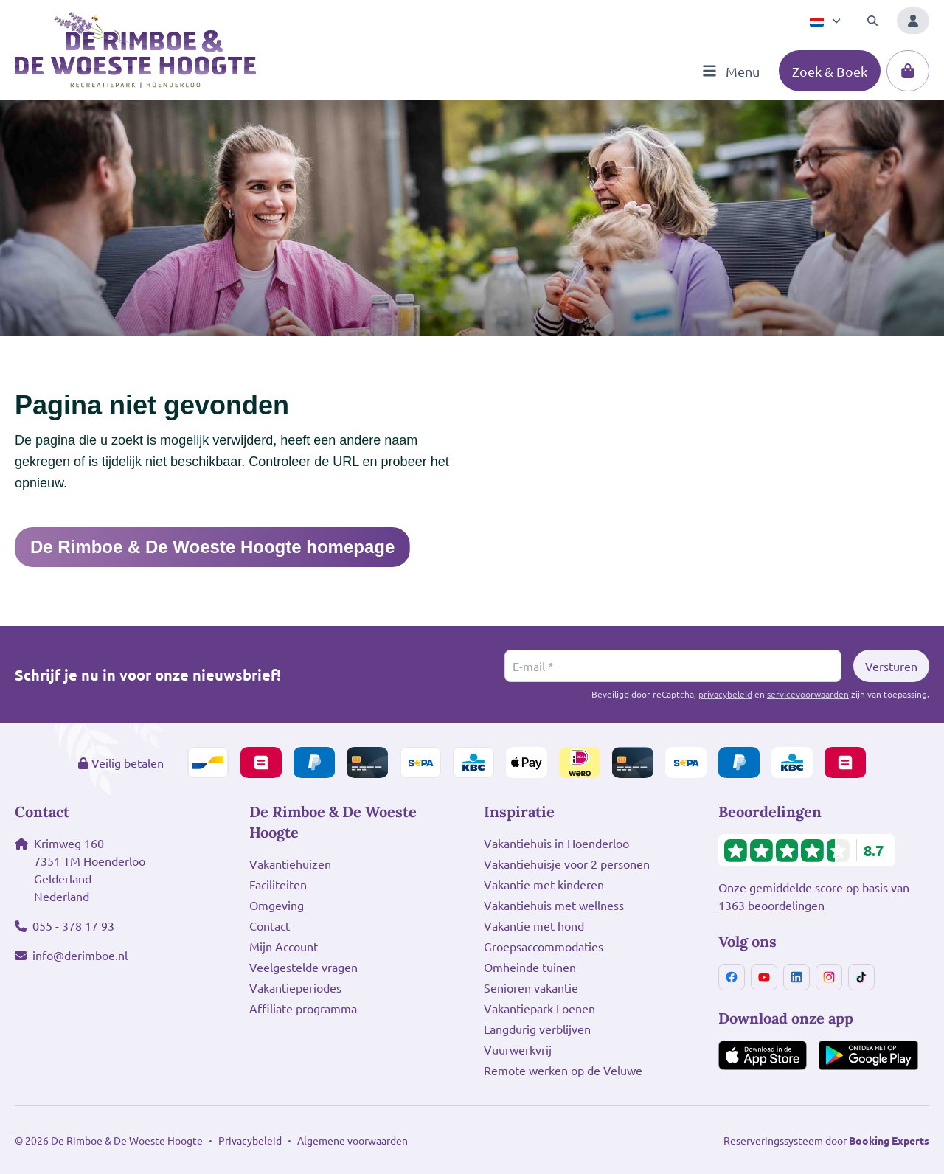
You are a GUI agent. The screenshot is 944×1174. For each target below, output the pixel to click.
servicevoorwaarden (808, 694)
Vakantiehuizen (290, 863)
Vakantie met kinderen (544, 884)
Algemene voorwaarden (352, 1140)
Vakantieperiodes (295, 987)
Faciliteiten (278, 884)
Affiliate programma (303, 1008)
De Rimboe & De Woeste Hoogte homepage (212, 547)
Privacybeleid (250, 1140)
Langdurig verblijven (537, 1028)
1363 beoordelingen (771, 904)
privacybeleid (725, 694)
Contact (269, 925)
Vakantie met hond (534, 925)
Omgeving (276, 904)
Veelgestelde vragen (303, 966)
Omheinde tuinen (530, 966)
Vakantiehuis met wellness (554, 904)
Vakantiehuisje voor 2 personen (567, 863)
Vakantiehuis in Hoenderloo (556, 843)
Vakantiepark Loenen (539, 1008)
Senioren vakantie (531, 987)
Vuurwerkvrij (518, 1049)
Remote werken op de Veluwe (563, 1070)
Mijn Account (283, 946)
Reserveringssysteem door (826, 1140)
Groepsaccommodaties (543, 946)
